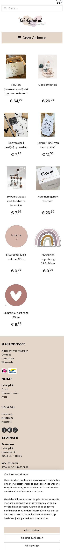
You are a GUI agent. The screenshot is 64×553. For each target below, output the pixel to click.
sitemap (32, 541)
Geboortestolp (47, 85)
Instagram (7, 417)
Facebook (7, 414)
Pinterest (7, 421)
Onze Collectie (32, 37)
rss (39, 541)
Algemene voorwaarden (15, 350)
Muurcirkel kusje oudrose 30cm (16, 257)
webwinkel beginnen (51, 541)
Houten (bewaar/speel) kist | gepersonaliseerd (16, 89)
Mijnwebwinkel (37, 546)
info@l (8, 478)
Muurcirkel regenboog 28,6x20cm (48, 259)
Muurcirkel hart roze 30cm (16, 315)
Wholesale (7, 362)
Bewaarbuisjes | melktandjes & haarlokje (16, 201)
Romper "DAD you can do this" (48, 145)
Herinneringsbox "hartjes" (48, 199)
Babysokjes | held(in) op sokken (16, 145)
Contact (6, 354)
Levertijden (8, 358)
